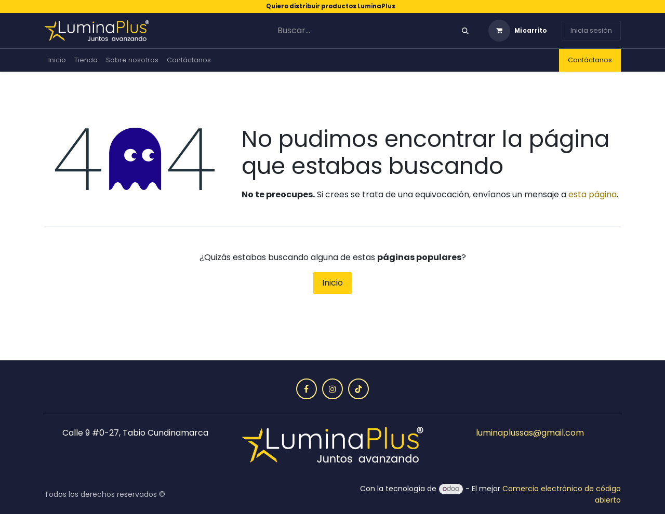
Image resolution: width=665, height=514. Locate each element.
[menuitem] (57, 60)
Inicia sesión (591, 30)
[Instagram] (332, 388)
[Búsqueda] (465, 31)
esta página (592, 194)
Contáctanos (590, 60)
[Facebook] (306, 388)
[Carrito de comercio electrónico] (517, 30)
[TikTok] (358, 388)
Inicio (332, 283)
